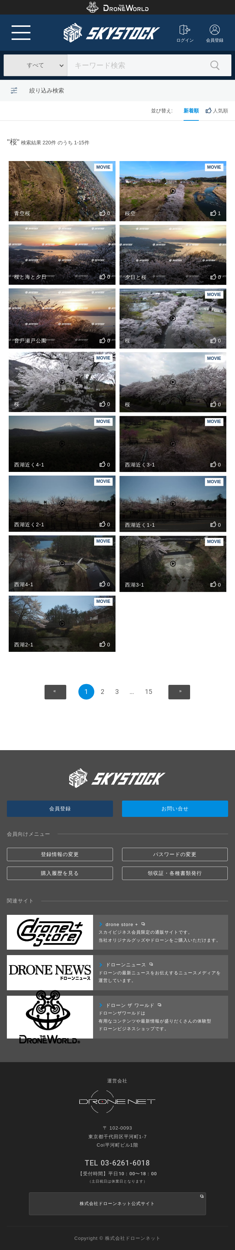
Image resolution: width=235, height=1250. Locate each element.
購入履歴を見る (60, 873)
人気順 (217, 111)
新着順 (191, 111)
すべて (35, 65)
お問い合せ (175, 808)
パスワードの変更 (175, 854)
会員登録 (214, 34)
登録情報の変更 (60, 854)
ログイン (185, 34)
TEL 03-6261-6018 (117, 1163)
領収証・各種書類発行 (175, 873)
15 (148, 691)
